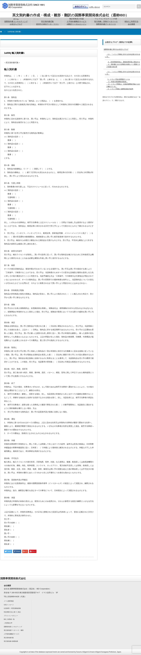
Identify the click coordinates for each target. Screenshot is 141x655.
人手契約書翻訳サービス (11, 634)
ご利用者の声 (8, 623)
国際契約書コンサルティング (13, 626)
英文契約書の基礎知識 (11, 641)
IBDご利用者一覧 (9, 619)
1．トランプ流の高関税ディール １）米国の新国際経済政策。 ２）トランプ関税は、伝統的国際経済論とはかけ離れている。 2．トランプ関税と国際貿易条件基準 (123, 84)
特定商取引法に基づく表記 (12, 612)
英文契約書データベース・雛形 (14, 630)
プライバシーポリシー (11, 615)
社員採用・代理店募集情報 (12, 608)
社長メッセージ (9, 604)
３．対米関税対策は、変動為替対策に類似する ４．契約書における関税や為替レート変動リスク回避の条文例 (123, 64)
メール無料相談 (9, 601)
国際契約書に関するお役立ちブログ (116, 49)
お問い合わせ (94, 7)
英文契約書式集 (9, 637)
